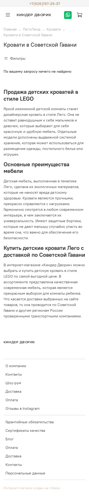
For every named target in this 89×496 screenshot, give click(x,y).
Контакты (13, 374)
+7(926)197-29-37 (44, 3)
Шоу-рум (13, 382)
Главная (10, 29)
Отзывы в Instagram (22, 408)
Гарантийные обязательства (29, 421)
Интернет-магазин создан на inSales (32, 488)
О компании (15, 365)
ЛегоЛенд (31, 29)
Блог (9, 439)
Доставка (13, 391)
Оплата (11, 399)
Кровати (54, 29)
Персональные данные (25, 473)
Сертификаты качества (25, 430)
